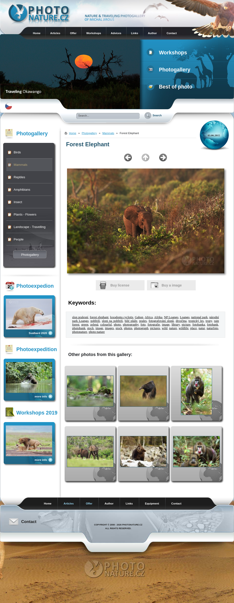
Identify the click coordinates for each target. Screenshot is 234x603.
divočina (181, 321)
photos (128, 328)
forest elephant (99, 317)
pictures (155, 328)
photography (130, 324)
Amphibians (22, 189)
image (165, 324)
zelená (94, 324)
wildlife (183, 328)
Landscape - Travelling (30, 227)
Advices (116, 33)
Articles (55, 33)
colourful (106, 324)
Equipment (152, 503)
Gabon (139, 317)
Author (152, 33)
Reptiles (19, 177)
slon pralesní (80, 317)
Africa (149, 317)
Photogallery (169, 70)
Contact (171, 33)
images (109, 328)
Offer (73, 33)
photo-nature (97, 332)
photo (117, 324)
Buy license (119, 285)
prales (143, 321)
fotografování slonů (161, 321)
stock (90, 328)
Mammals (20, 165)
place (193, 328)
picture (186, 324)
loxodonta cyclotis (121, 317)
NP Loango (171, 317)
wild (164, 328)
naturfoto (212, 328)
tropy (209, 321)
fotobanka (199, 324)
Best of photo (170, 87)
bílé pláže (131, 321)
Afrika (158, 317)
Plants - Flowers (25, 214)
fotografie (153, 324)
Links (134, 33)
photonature (79, 332)
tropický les (196, 321)
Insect (18, 202)
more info (41, 396)
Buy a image (172, 285)
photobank (78, 328)
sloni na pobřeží (112, 321)
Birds (17, 152)
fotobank (212, 324)
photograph (141, 328)
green (84, 324)
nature (173, 328)
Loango (184, 317)
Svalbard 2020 (38, 333)
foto (143, 324)
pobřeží (95, 321)
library (176, 324)
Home (36, 33)
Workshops (93, 33)
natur (202, 328)
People (18, 239)
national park (199, 317)
